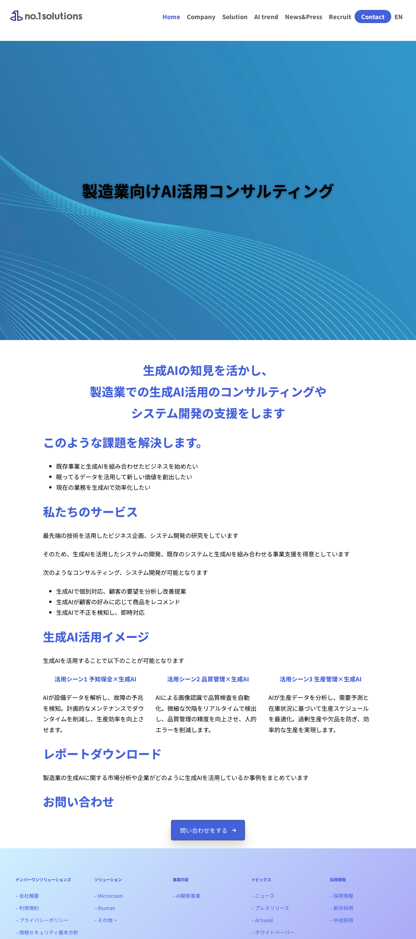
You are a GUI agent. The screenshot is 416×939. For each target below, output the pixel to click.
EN (399, 16)
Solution (235, 16)
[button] (208, 830)
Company (201, 16)
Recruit (340, 16)
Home (171, 16)
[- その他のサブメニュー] (115, 920)
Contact (373, 16)
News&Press (303, 16)
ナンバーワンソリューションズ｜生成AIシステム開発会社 (46, 21)
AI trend (266, 16)
